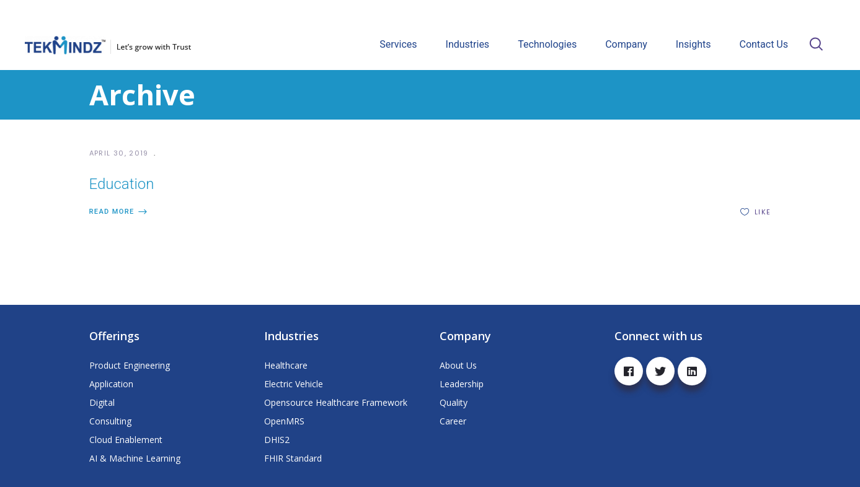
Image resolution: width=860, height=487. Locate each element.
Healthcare (286, 365)
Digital (102, 402)
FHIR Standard (293, 458)
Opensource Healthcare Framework (335, 402)
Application (111, 384)
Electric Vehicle (293, 384)
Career (453, 421)
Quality (454, 402)
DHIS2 (277, 439)
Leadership (462, 384)
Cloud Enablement (125, 439)
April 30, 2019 (120, 153)
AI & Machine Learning (134, 458)
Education (121, 184)
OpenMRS (284, 421)
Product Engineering (129, 365)
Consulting (110, 421)
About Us (458, 365)
